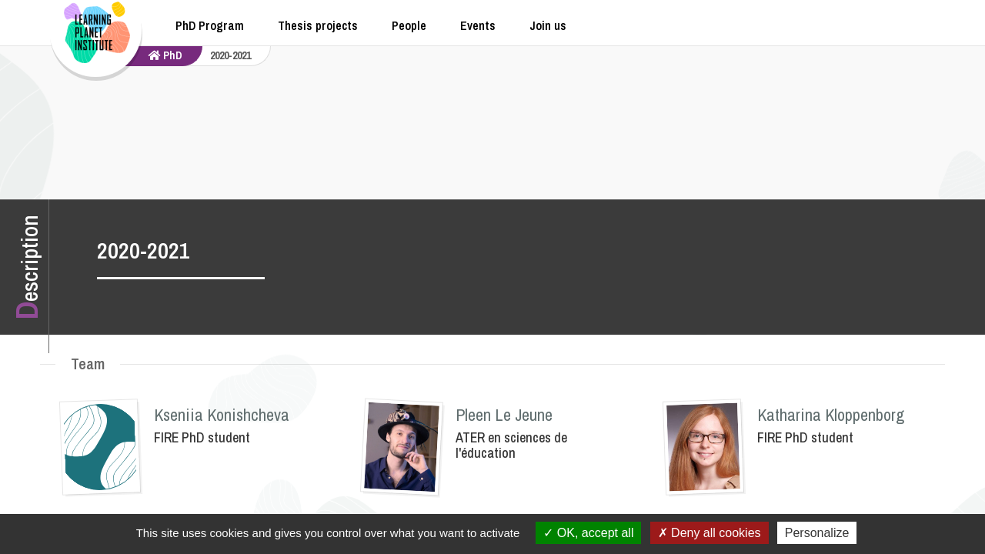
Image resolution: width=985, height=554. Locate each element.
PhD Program (209, 25)
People (409, 25)
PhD (165, 55)
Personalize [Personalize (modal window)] (817, 532)
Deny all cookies (709, 532)
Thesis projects (318, 25)
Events (478, 25)
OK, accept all (588, 532)
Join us (547, 25)
